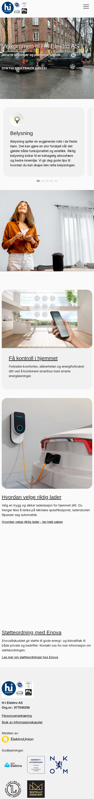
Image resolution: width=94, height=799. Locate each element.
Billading (8, 762)
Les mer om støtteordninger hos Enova (30, 571)
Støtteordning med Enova (31, 546)
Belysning (9, 756)
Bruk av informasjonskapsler (22, 636)
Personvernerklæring (17, 630)
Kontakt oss (10, 737)
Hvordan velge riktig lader (31, 497)
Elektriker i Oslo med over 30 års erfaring (31, 743)
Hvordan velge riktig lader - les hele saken (32, 522)
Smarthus (8, 768)
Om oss (7, 724)
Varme (6, 774)
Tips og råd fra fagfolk (18, 730)
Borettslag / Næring (16, 781)
